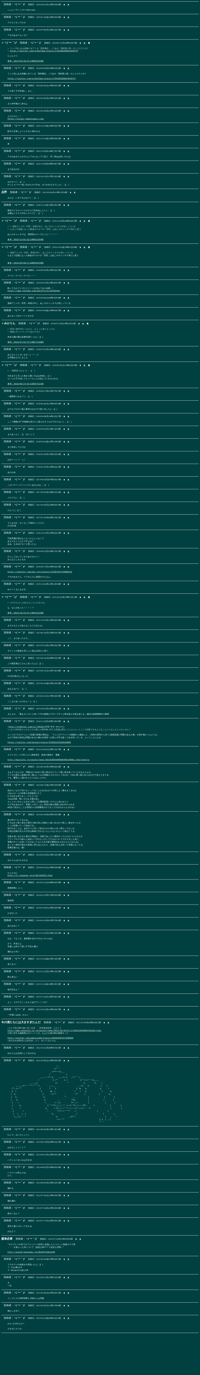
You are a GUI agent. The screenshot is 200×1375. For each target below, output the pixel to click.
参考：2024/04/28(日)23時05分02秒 (26, 63)
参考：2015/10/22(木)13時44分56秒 (26, 631)
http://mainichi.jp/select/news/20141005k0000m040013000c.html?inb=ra (48, 782)
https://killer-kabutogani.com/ (26, 123)
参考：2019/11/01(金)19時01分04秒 (26, 246)
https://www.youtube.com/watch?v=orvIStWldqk (34, 300)
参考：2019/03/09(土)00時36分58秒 (26, 271)
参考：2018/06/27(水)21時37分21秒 (26, 397)
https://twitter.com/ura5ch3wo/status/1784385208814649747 (44, 51)
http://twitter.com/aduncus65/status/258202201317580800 (40, 1069)
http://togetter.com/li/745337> (27, 746)
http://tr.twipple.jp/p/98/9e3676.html (30, 902)
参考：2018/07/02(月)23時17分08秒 (26, 353)
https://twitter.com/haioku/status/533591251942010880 (39, 764)
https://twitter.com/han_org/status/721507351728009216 (40, 588)
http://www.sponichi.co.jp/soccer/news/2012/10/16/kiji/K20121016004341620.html (54, 1061)
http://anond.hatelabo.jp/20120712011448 (31, 1290)
